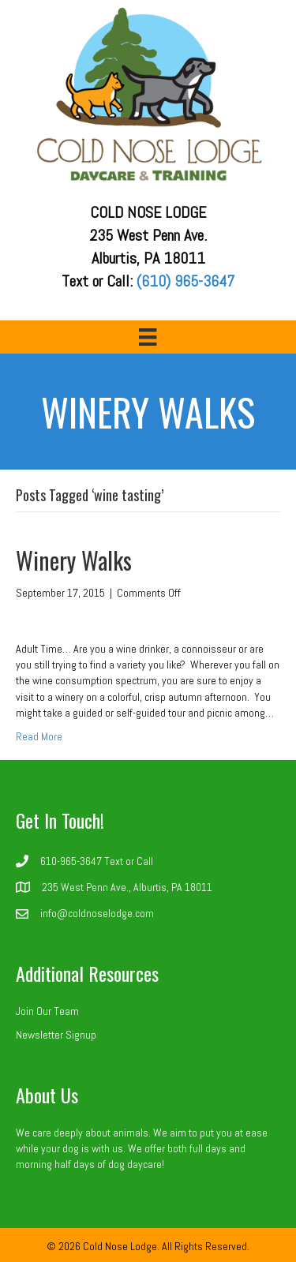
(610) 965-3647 (185, 281)
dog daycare (135, 1164)
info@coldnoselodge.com (97, 913)
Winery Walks (74, 560)
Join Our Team (47, 1011)
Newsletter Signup (56, 1035)
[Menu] (147, 337)
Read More (39, 736)
